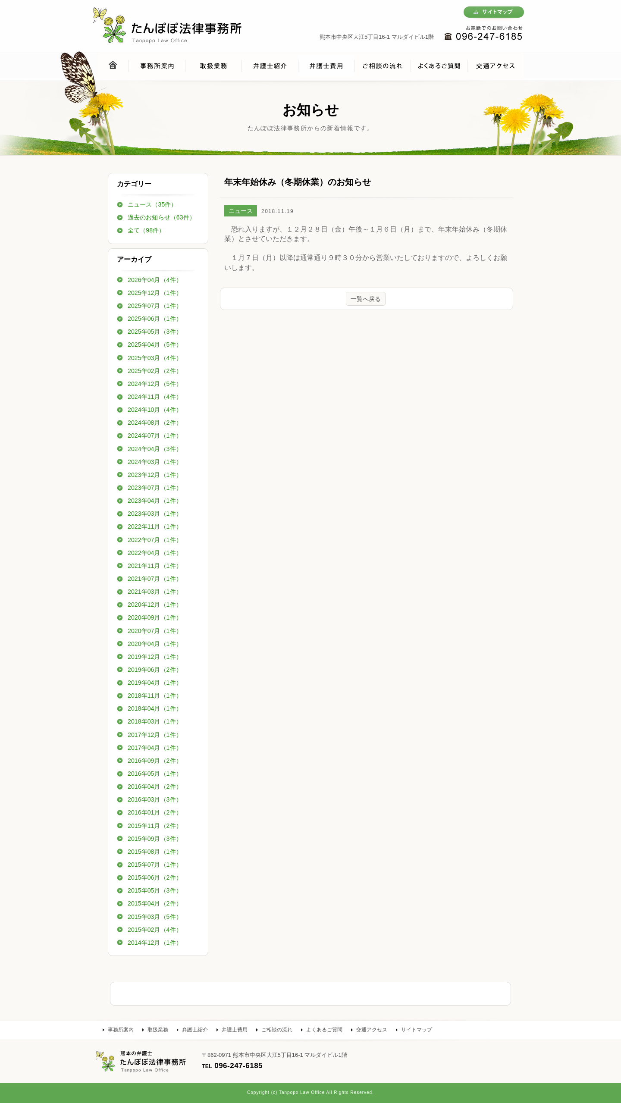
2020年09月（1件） (155, 617)
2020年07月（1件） (155, 630)
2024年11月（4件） (155, 396)
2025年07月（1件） (155, 305)
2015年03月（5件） (155, 916)
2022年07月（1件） (155, 539)
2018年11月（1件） (155, 695)
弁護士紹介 (195, 1030)
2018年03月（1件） (155, 721)
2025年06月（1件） (155, 318)
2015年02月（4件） (155, 929)
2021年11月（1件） (155, 565)
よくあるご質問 (324, 1030)
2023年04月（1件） (155, 500)
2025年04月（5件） (155, 344)
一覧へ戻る (366, 298)
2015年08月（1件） (155, 851)
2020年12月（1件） (155, 604)
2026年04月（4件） (155, 279)
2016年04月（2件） (155, 786)
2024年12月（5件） (155, 383)
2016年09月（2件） (155, 760)
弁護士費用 (235, 1030)
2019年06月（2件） (155, 669)
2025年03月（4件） (155, 357)
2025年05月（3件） (155, 331)
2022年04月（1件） (155, 552)
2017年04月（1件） (155, 747)
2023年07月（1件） (155, 487)
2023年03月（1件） (155, 513)
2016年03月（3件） (155, 799)
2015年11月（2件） (155, 825)
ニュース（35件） (152, 204)
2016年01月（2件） (155, 812)
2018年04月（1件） (155, 708)
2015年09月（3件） (155, 838)
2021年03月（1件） (155, 591)
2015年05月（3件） (155, 890)
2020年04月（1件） (155, 643)
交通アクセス (371, 1030)
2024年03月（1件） (155, 461)
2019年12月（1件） (155, 656)
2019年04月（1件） (155, 682)
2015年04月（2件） (155, 903)
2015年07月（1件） (155, 864)
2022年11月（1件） (155, 526)
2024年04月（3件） (155, 448)
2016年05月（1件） (155, 773)
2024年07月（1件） (155, 435)
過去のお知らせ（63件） (161, 217)
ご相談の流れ (276, 1030)
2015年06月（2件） (155, 877)
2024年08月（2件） (155, 422)
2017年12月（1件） (155, 734)
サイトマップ (416, 1030)
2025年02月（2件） (155, 370)
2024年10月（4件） (155, 409)
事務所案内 (121, 1030)
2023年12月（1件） (155, 474)
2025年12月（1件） (155, 292)
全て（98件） (146, 230)
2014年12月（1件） (155, 942)
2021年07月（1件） (155, 578)
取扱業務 (157, 1030)
